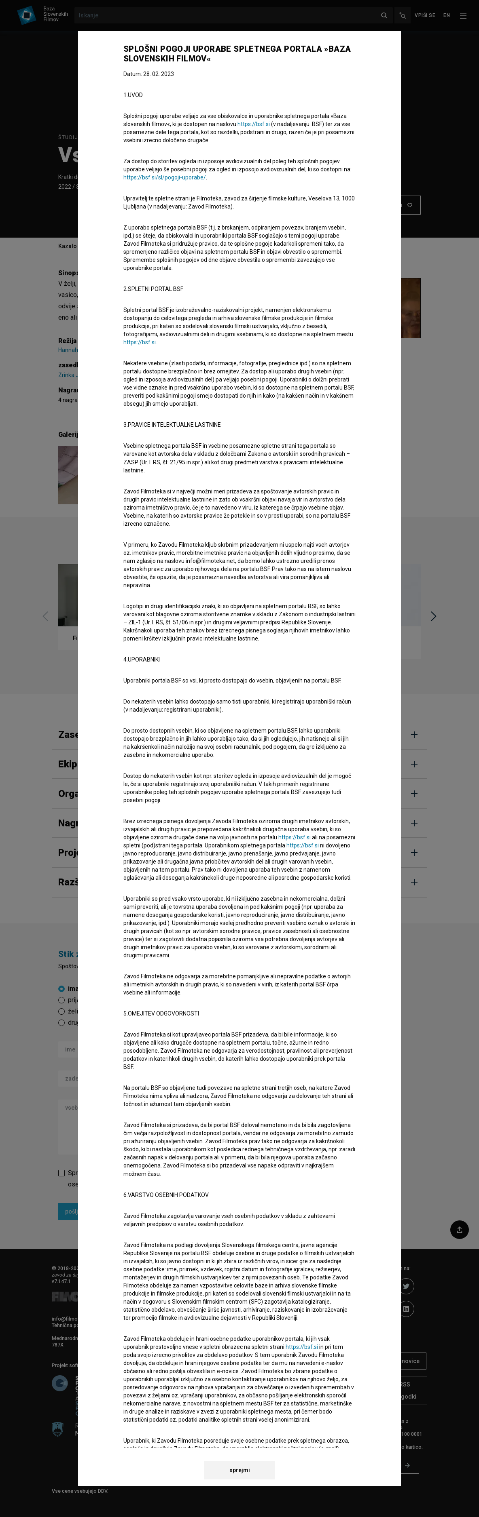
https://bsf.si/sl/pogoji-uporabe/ (164, 177)
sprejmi (239, 1470)
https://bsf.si (253, 124)
